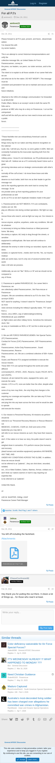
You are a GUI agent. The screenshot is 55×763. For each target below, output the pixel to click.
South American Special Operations (38, 689)
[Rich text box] (27, 617)
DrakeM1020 (13, 677)
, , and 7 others (21, 510)
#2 (53, 529)
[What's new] (51, 3)
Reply (51, 505)
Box (9, 666)
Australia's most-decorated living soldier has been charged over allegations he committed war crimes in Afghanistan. (29, 702)
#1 (53, 34)
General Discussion (19, 666)
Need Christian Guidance (21, 674)
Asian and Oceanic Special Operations (33, 708)
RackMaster (12, 708)
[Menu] (4, 3)
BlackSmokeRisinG (15, 689)
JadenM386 (12, 650)
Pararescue (23, 677)
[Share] (49, 34)
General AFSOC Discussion (29, 650)
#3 (53, 589)
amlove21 (8, 17)
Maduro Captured (17, 686)
